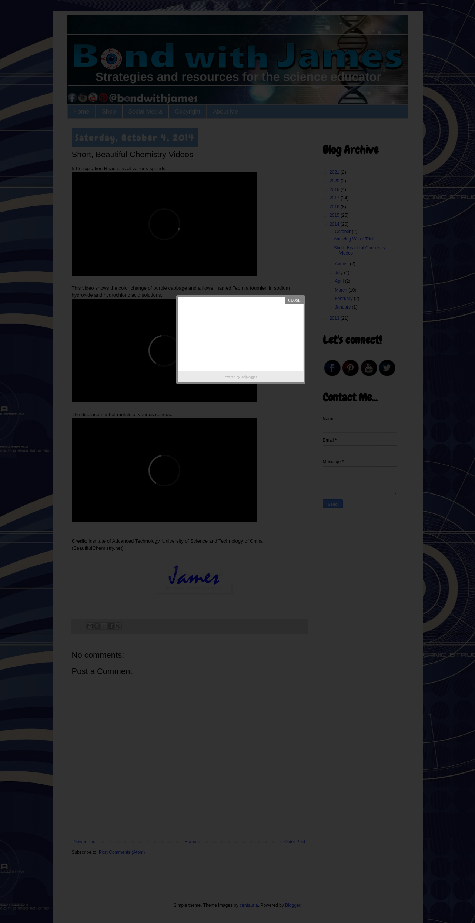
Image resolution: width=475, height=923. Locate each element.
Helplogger (249, 377)
